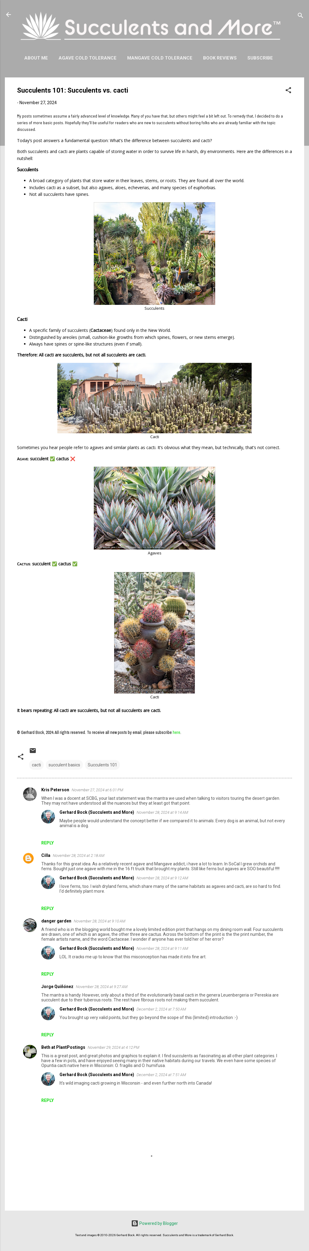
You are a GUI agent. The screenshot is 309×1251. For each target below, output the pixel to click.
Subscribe (260, 58)
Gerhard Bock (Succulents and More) (96, 812)
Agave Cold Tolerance (88, 58)
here (176, 732)
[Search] (300, 16)
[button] (288, 91)
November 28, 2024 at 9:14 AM (162, 812)
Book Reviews (220, 58)
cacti (36, 764)
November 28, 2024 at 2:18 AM (78, 855)
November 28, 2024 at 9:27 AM (101, 986)
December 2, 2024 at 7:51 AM (161, 1074)
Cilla (45, 855)
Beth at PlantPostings (63, 1047)
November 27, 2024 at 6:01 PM (97, 790)
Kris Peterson (55, 789)
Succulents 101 (102, 764)
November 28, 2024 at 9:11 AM (162, 948)
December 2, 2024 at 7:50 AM (161, 1009)
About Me (36, 58)
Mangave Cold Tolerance (159, 58)
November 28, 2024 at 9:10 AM (99, 921)
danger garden (56, 921)
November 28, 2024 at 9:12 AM (162, 878)
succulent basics (64, 764)
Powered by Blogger (154, 1223)
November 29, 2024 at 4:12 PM (113, 1047)
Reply (47, 842)
